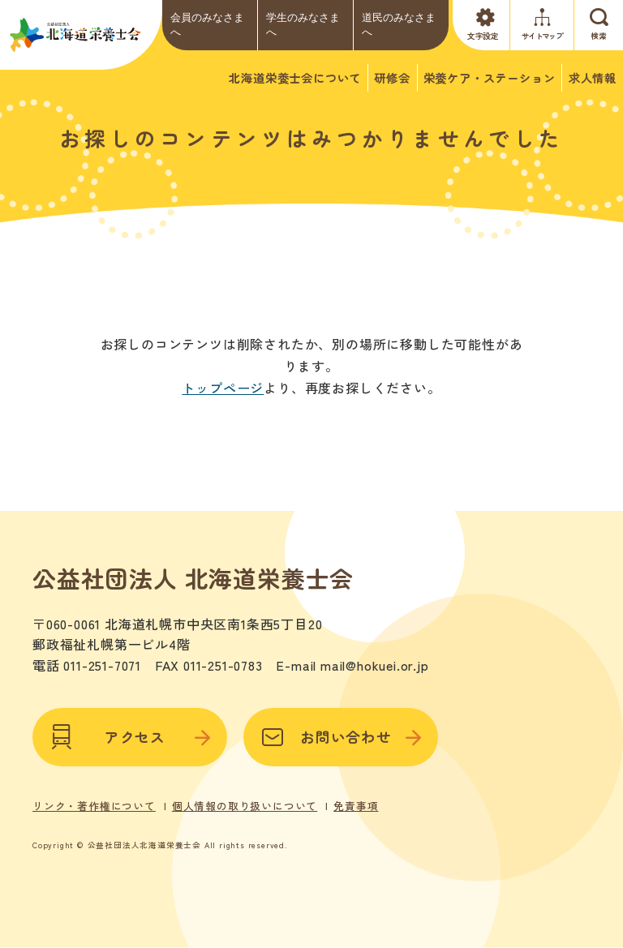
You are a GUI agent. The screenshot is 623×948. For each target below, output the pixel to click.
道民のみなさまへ (399, 24)
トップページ (223, 387)
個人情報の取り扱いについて (244, 804)
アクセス (130, 736)
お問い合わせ (341, 736)
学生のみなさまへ (303, 24)
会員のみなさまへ (207, 24)
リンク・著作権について (94, 804)
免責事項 (355, 804)
